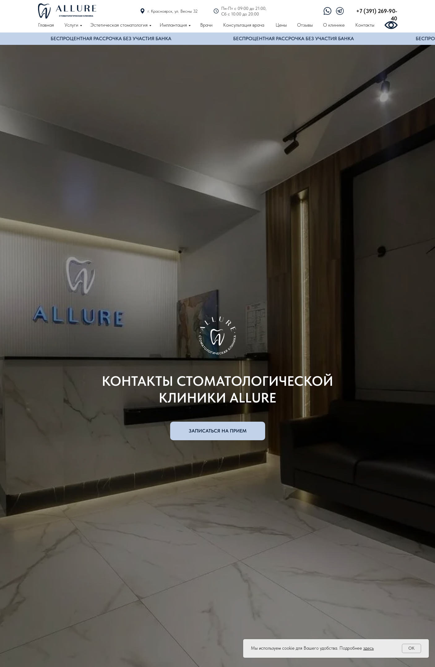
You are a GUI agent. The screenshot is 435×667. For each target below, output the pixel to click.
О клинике (334, 25)
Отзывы (305, 25)
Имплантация (173, 25)
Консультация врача (243, 25)
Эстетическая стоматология (119, 25)
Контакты (364, 25)
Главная (46, 25)
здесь (368, 648)
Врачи (206, 25)
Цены (281, 25)
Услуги (71, 25)
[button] (217, 431)
